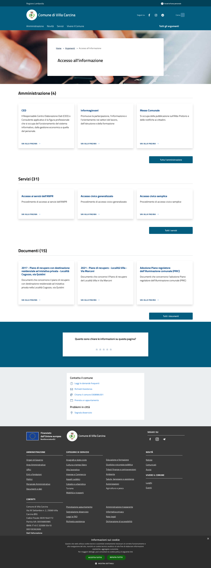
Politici (29, 479)
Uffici (28, 469)
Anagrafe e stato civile (76, 459)
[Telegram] (157, 15)
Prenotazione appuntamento (79, 506)
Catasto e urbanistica (76, 484)
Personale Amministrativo (38, 484)
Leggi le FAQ (72, 516)
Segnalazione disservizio (77, 511)
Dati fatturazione (34, 533)
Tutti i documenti (171, 316)
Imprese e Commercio (76, 474)
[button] (105, 563)
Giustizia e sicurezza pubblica (119, 464)
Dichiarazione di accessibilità (119, 521)
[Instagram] (150, 15)
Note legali (111, 516)
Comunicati (151, 464)
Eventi (149, 487)
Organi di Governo (34, 459)
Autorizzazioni (112, 484)
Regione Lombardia (35, 3)
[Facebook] (144, 15)
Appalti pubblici (73, 479)
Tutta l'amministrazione (171, 159)
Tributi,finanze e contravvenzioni (121, 469)
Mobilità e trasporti (75, 492)
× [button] (208, 539)
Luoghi (149, 482)
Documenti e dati (34, 488)
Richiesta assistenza (75, 521)
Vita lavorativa (73, 469)
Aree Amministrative (35, 464)
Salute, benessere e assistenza (120, 479)
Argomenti (70, 48)
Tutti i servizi (171, 230)
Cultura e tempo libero (76, 464)
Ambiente (110, 474)
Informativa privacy (115, 511)
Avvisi (148, 469)
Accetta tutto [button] (95, 557)
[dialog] (105, 552)
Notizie (149, 459)
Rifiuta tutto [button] (116, 557)
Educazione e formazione (117, 459)
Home (58, 48)
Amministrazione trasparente (119, 506)
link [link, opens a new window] (131, 552)
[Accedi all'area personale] (171, 3)
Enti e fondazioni (34, 474)
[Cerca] (181, 15)
